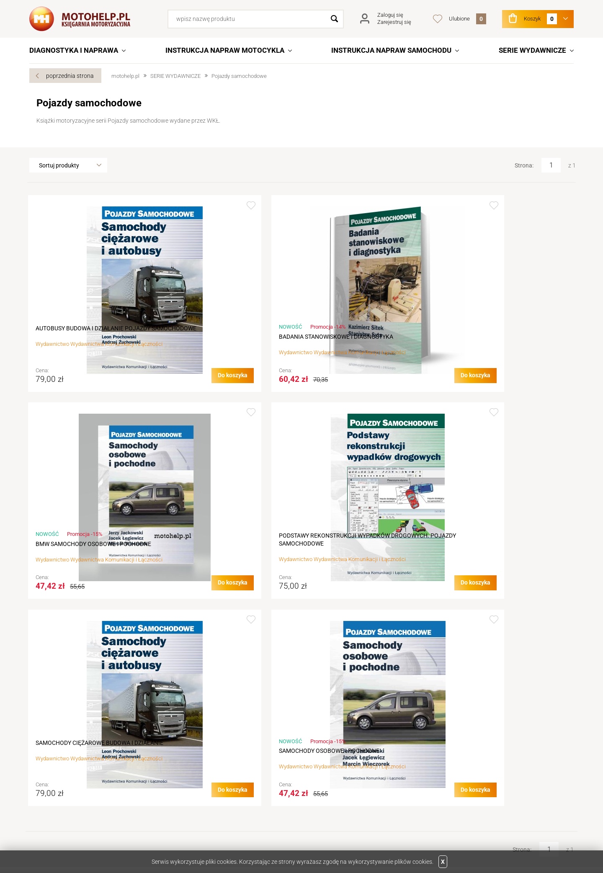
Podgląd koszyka (327, 760)
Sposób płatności (193, 784)
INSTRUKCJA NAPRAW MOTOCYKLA (224, 50)
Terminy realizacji (193, 760)
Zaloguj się (390, 15)
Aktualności (51, 760)
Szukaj (334, 19)
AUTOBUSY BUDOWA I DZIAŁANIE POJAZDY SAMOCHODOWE (81, 332)
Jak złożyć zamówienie (201, 749)
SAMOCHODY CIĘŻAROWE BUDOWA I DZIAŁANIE (85, 555)
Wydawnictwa (458, 737)
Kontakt (46, 749)
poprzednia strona (70, 75)
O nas (43, 737)
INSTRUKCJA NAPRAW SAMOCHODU (391, 50)
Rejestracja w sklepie (332, 737)
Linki (445, 749)
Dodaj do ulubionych (146, 205)
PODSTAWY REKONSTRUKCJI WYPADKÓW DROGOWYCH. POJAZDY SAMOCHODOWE (509, 332)
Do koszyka (128, 390)
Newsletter (319, 784)
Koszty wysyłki (190, 772)
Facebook (64, 824)
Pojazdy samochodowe (239, 76)
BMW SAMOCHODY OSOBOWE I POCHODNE (356, 340)
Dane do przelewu (59, 772)
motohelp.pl (125, 76)
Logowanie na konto (331, 749)
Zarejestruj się (394, 22)
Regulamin (184, 737)
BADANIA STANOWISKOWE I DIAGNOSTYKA (213, 340)
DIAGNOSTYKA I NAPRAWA (73, 50)
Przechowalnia (324, 772)
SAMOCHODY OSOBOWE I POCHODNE (226, 559)
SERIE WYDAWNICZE (532, 50)
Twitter (40, 824)
